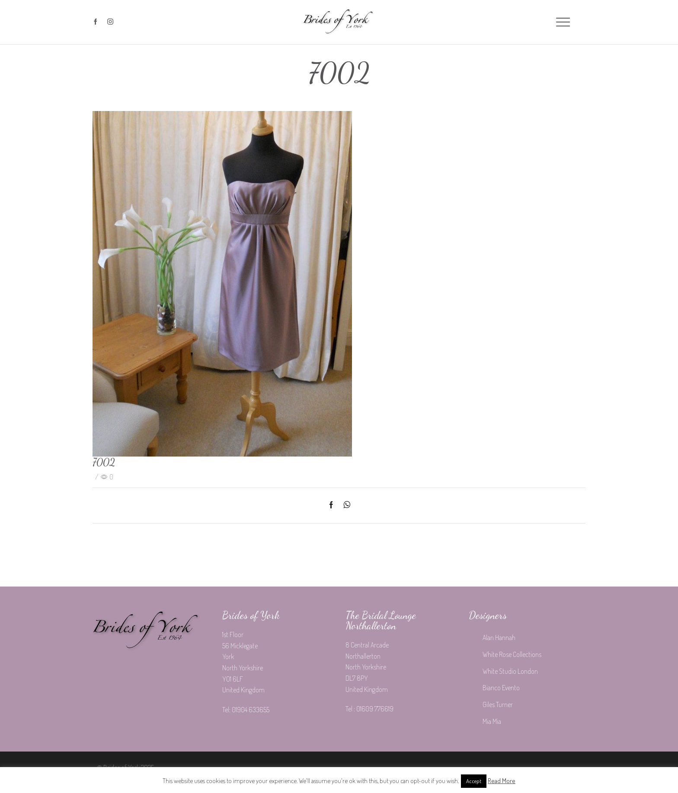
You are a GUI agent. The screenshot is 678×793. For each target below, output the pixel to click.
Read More (501, 781)
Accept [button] (473, 780)
